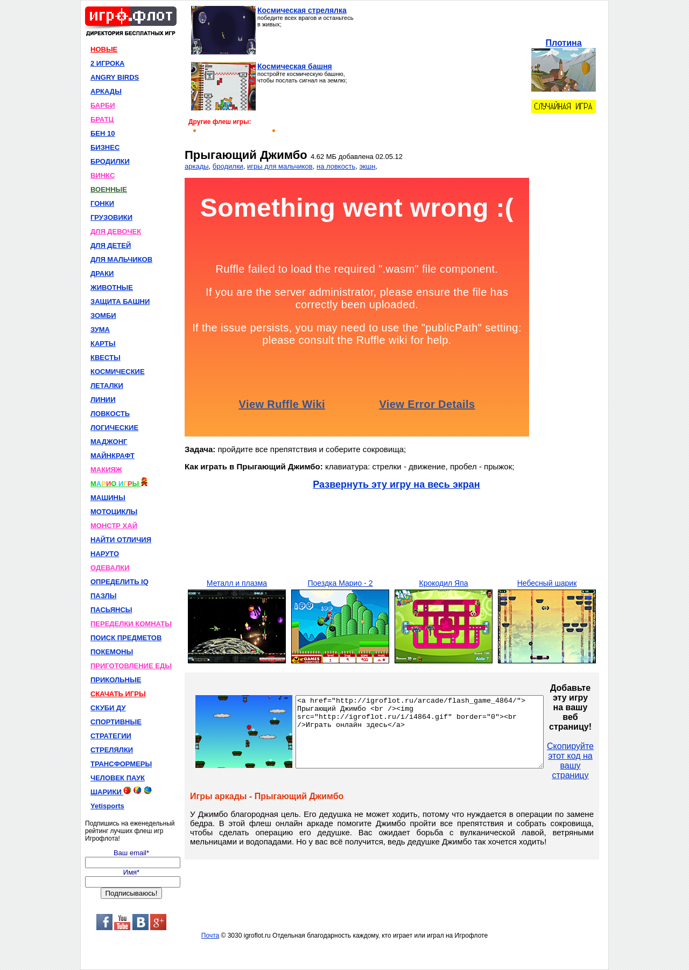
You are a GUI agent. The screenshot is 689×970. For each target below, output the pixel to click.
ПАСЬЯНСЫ (111, 610)
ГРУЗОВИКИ (111, 217)
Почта (210, 935)
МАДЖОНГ (108, 442)
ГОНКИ (102, 203)
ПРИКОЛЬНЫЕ (115, 680)
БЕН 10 (102, 133)
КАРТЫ (103, 344)
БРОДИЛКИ (110, 161)
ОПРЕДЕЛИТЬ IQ (119, 582)
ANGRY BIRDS (114, 77)
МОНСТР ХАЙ (113, 526)
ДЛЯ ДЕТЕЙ (110, 245)
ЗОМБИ (103, 315)
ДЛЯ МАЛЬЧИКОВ (121, 259)
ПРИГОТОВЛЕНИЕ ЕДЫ (131, 666)
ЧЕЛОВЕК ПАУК (117, 778)
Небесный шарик (547, 583)
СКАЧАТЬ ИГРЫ (118, 694)
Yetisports (107, 806)
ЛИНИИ (103, 400)
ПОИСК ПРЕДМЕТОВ (125, 638)
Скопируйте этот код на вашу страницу (599, 761)
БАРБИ (102, 105)
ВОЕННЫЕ (108, 189)
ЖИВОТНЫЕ (111, 287)
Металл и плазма (237, 583)
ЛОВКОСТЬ (110, 414)
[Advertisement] (440, 73)
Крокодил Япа (443, 583)
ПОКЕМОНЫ (111, 652)
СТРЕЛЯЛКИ (111, 750)
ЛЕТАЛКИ (106, 386)
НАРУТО (104, 554)
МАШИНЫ (107, 498)
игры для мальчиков (280, 166)
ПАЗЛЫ (103, 596)
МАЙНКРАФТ (112, 456)
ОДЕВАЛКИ (110, 568)
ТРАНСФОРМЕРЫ (121, 764)
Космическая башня (294, 66)
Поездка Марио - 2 (340, 583)
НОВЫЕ (103, 49)
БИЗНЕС (104, 147)
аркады (197, 166)
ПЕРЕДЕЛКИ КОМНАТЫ (131, 624)
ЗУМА (100, 329)
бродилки (228, 166)
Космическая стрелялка (302, 10)
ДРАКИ (102, 273)
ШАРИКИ (121, 791)
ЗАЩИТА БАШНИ (120, 301)
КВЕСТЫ (105, 358)
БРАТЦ (102, 119)
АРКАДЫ (106, 91)
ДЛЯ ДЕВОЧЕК (115, 231)
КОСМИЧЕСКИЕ (117, 372)
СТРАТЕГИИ (110, 736)
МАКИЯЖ (106, 470)
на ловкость (336, 166)
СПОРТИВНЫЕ (116, 722)
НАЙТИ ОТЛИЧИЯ (120, 540)
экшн (367, 166)
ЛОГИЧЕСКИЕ (114, 428)
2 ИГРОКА (107, 63)
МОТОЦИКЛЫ (113, 512)
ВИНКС (102, 175)
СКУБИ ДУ (108, 708)
